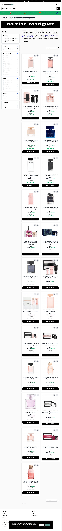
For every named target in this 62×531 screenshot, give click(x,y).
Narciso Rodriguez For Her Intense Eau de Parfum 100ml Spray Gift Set (50, 448)
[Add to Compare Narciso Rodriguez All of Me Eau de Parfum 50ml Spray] (54, 361)
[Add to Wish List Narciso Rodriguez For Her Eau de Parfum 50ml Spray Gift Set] (57, 260)
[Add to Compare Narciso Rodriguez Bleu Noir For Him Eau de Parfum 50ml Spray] (54, 124)
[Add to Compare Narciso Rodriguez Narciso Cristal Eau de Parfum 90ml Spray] (54, 91)
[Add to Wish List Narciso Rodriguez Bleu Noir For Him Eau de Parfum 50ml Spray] (57, 124)
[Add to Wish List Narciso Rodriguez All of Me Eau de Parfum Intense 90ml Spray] (37, 465)
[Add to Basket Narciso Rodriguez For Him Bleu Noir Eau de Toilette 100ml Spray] (50, 219)
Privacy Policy (35, 515)
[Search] (58, 8)
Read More (25, 41)
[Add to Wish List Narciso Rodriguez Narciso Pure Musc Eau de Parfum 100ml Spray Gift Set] (57, 395)
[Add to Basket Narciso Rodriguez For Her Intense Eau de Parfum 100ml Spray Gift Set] (50, 459)
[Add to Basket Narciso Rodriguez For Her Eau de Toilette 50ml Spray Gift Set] (50, 355)
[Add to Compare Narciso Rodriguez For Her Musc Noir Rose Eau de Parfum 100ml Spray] (54, 55)
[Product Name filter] (10, 53)
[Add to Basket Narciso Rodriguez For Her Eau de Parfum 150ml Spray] (30, 219)
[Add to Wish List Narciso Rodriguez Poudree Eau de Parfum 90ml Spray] (37, 124)
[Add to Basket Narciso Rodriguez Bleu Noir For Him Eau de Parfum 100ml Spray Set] (50, 254)
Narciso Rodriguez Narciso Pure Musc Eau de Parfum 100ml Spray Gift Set (50, 412)
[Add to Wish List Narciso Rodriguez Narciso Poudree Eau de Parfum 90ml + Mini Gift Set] (37, 225)
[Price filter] (10, 78)
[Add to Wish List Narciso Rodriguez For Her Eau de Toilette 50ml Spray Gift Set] (57, 328)
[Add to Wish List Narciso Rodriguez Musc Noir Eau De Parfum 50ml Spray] (37, 361)
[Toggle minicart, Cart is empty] (59, 5)
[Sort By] (51, 48)
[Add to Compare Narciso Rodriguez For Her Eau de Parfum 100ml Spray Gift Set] (35, 328)
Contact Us (5, 520)
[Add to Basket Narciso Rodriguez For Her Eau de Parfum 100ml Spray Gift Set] (30, 355)
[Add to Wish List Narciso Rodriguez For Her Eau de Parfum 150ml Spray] (37, 192)
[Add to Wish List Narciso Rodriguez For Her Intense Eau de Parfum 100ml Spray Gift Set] (57, 430)
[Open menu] (2, 5)
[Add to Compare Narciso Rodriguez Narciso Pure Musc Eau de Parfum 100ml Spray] (35, 158)
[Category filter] (10, 36)
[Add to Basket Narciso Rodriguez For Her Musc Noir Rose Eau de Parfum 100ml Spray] (50, 84)
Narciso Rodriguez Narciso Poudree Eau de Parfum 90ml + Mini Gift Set (30, 243)
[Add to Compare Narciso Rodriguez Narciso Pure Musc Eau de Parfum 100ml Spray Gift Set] (54, 395)
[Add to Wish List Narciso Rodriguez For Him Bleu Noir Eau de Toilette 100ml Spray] (57, 192)
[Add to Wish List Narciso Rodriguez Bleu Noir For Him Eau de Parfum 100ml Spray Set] (57, 225)
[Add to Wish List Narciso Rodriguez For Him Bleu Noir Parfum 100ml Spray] (37, 260)
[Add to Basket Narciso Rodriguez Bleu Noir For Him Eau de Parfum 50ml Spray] (50, 151)
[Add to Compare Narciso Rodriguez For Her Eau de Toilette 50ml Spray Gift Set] (54, 328)
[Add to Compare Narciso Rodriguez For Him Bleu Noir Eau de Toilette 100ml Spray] (54, 192)
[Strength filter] (10, 102)
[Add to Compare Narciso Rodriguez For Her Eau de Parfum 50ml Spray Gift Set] (54, 260)
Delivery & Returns (6, 524)
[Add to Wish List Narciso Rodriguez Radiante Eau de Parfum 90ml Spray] (37, 395)
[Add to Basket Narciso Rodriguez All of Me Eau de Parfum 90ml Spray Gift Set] (30, 321)
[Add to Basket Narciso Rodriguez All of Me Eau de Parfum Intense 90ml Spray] (30, 492)
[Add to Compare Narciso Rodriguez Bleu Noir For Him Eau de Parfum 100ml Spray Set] (54, 225)
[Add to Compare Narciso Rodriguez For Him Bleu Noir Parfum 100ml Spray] (35, 260)
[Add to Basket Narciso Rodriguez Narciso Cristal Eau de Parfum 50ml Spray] (30, 457)
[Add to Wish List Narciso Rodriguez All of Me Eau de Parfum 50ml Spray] (57, 361)
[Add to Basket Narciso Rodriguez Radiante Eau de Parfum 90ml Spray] (30, 422)
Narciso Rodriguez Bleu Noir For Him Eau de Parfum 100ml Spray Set (50, 243)
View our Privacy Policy (30, 526)
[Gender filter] (10, 93)
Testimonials (5, 522)
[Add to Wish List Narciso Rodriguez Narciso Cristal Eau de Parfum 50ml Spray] (37, 430)
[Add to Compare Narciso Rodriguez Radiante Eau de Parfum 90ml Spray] (35, 395)
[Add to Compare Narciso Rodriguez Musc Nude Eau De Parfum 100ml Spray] (54, 294)
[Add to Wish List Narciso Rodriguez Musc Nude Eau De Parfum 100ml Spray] (57, 294)
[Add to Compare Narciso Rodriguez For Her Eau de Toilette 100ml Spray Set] (35, 91)
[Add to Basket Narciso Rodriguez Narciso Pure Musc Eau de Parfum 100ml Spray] (30, 185)
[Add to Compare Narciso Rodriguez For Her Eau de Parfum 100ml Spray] (35, 55)
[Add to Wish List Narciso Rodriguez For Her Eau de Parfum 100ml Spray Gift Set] (37, 328)
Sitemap (4, 526)
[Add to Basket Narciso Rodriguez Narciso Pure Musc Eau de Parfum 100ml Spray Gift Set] (50, 424)
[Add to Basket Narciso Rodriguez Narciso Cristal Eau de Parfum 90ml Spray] (50, 118)
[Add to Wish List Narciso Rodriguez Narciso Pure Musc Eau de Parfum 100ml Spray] (37, 158)
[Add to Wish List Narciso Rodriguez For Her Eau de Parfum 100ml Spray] (37, 55)
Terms (33, 513)
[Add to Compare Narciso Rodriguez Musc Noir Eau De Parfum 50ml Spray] (35, 361)
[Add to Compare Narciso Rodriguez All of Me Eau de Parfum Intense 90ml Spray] (35, 465)
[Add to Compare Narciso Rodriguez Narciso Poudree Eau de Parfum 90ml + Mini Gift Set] (35, 225)
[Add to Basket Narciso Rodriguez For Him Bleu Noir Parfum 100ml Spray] (30, 287)
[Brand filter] (10, 46)
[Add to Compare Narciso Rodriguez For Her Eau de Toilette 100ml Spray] (54, 158)
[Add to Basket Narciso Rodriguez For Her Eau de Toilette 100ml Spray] (50, 185)
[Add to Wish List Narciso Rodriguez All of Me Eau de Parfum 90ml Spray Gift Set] (37, 294)
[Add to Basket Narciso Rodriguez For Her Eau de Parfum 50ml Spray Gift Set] (50, 287)
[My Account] (56, 5)
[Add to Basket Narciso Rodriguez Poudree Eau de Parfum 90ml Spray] (30, 151)
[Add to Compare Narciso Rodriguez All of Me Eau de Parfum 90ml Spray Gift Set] (35, 294)
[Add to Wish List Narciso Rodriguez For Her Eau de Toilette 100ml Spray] (57, 158)
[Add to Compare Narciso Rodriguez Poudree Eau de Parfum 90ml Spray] (35, 124)
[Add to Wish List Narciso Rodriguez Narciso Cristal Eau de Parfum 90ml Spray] (57, 91)
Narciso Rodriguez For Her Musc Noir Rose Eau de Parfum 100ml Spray (50, 73)
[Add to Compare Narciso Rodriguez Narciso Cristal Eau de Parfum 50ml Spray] (35, 430)
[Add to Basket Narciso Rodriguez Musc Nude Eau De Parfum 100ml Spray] (50, 321)
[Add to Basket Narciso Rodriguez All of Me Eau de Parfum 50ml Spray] (50, 388)
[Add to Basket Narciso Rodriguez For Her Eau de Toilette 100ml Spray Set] (30, 118)
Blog (3, 517)
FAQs (3, 513)
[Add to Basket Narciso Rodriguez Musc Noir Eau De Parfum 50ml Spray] (30, 388)
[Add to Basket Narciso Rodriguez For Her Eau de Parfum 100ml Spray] (30, 83)
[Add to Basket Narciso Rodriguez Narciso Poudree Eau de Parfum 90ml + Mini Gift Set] (30, 254)
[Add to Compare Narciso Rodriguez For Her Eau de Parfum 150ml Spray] (35, 192)
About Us (4, 515)
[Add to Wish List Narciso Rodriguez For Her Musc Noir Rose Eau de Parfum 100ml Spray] (57, 55)
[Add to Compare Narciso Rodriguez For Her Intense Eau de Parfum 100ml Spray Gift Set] (54, 430)
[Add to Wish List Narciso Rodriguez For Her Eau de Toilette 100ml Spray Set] (37, 91)
